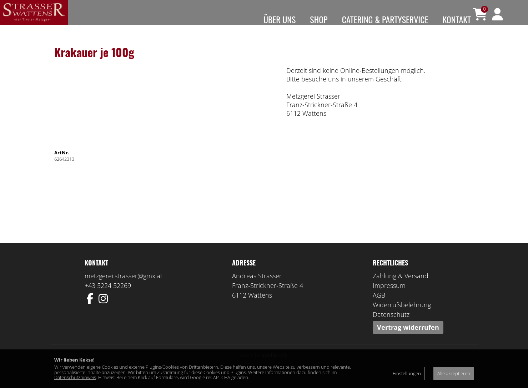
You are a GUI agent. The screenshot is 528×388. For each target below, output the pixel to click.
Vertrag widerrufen (408, 338)
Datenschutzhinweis (75, 377)
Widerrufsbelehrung (402, 315)
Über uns (279, 19)
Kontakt (456, 19)
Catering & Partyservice (385, 19)
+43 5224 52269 (108, 296)
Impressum (389, 296)
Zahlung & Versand (400, 286)
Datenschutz (391, 325)
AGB (379, 306)
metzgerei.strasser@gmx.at (123, 286)
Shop (318, 19)
